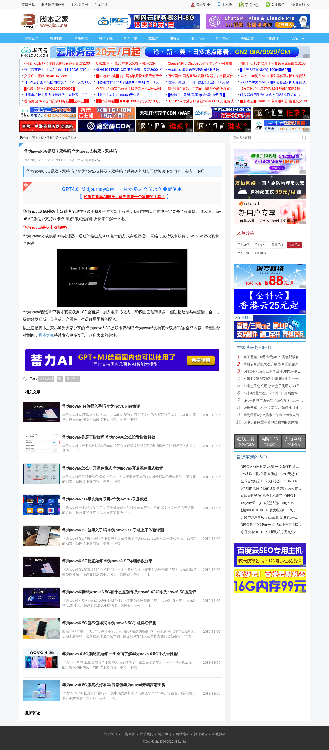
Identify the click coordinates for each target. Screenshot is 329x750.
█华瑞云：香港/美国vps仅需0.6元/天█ (196, 95)
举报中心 (252, 5)
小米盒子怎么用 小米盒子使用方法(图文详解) (277, 386)
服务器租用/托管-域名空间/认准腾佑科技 (270, 95)
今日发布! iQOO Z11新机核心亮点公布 (269, 532)
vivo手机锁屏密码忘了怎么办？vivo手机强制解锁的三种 (285, 400)
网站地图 (182, 734)
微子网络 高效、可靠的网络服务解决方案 (199, 88)
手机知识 (260, 245)
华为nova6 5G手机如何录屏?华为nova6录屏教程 (104, 499)
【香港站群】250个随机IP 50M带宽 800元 (128, 82)
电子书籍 (198, 38)
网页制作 (56, 38)
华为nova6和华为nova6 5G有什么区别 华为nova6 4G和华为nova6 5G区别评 (129, 592)
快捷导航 (301, 5)
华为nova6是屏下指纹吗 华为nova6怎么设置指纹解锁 (108, 437)
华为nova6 (46, 378)
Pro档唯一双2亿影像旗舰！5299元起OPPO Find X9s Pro (281, 474)
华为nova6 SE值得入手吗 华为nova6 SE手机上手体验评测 (113, 530)
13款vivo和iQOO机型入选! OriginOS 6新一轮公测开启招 (282, 503)
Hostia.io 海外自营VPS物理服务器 (193, 70)
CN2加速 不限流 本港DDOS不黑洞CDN (126, 63)
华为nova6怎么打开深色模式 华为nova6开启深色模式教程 (112, 468)
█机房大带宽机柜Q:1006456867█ (265, 70)
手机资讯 (243, 245)
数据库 (153, 38)
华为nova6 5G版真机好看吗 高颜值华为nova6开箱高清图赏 (114, 685)
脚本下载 (130, 38)
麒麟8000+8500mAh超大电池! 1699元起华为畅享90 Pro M (283, 510)
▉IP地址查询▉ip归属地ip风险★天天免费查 (129, 76)
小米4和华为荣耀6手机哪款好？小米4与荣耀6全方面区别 (286, 379)
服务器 (175, 38)
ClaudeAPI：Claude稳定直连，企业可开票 (200, 63)
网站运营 (247, 38)
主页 (41, 138)
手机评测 (243, 253)
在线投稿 (219, 734)
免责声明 (164, 734)
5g (59, 378)
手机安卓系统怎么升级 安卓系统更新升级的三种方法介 (285, 364)
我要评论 (93, 160)
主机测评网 (79, 5)
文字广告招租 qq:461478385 (45, 76)
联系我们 (146, 734)
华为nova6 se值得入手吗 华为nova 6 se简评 (101, 406)
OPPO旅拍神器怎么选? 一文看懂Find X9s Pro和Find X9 (281, 467)
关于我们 (110, 734)
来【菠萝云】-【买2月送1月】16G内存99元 (57, 70)
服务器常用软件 (53, 5)
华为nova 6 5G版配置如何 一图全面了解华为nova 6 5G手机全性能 (120, 654)
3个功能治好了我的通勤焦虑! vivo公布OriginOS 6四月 (280, 488)
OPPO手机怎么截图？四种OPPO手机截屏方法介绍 (281, 371)
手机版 (227, 5)
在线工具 (100, 5)
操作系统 (222, 38)
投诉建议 (200, 734)
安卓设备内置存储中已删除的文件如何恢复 (276, 422)
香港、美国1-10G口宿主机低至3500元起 (198, 82)
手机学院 (53, 138)
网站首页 (31, 38)
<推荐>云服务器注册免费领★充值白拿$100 (57, 63)
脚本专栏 (106, 38)
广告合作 (128, 734)
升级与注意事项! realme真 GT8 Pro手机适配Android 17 (281, 517)
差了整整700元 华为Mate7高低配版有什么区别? (279, 357)
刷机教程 (260, 253)
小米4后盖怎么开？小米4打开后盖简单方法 (276, 393)
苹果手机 (277, 245)
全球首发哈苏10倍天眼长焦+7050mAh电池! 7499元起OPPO (284, 481)
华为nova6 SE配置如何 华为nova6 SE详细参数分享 (107, 561)
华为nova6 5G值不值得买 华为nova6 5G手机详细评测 (109, 623)
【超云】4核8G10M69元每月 (118, 95)
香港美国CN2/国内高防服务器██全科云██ (56, 101)
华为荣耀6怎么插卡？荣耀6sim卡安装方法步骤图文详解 (285, 415)
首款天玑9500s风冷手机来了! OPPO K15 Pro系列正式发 (281, 496)
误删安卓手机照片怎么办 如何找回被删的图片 (278, 408)
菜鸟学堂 (28, 5)
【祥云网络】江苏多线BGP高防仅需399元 (272, 88)
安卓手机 (68, 138)
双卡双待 (72, 378)
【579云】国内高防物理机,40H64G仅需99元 (57, 82)
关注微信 (278, 5)
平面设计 (272, 38)
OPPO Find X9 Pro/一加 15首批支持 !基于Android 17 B (280, 525)
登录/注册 (203, 5)
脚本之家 (46, 335)
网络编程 (81, 38)
